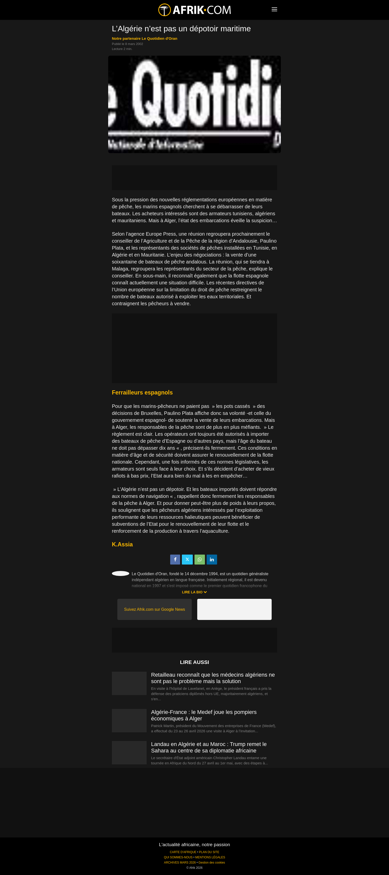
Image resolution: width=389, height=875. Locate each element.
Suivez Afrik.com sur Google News (154, 609)
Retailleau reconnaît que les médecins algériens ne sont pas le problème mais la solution (213, 678)
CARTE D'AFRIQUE (183, 852)
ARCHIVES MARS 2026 (180, 862)
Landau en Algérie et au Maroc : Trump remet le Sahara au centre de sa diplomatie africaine (209, 747)
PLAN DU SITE (209, 852)
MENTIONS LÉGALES (210, 857)
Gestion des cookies (211, 862)
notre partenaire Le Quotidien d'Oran (144, 38)
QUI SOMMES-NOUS (178, 857)
